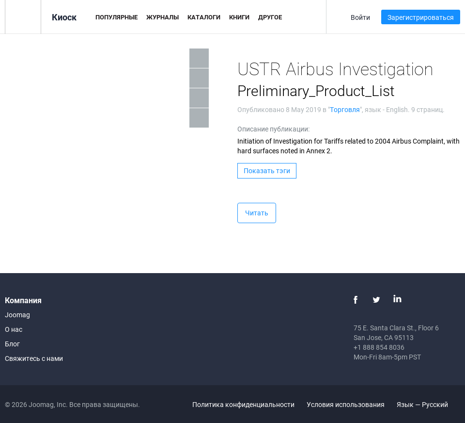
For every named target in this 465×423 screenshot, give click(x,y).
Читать (256, 212)
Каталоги (203, 17)
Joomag (17, 314)
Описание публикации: (273, 128)
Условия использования (346, 404)
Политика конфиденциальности (243, 404)
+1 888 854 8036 (379, 347)
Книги (239, 17)
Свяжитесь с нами (34, 358)
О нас (13, 329)
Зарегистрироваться (421, 17)
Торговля (345, 109)
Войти (360, 17)
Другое (270, 17)
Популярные (116, 17)
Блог (12, 343)
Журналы (162, 17)
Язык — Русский (428, 404)
